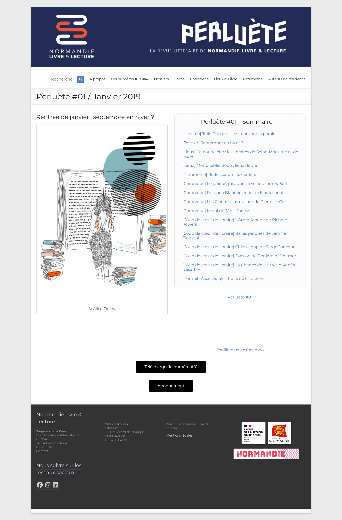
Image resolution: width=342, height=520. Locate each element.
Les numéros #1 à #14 (129, 79)
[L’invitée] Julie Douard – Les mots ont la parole (228, 134)
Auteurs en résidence (287, 79)
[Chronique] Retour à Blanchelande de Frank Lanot (233, 193)
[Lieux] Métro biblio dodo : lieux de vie (219, 165)
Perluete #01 (240, 297)
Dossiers (161, 79)
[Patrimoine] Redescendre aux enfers (219, 174)
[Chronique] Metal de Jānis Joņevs (216, 211)
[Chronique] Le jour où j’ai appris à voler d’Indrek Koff (234, 183)
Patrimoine (253, 79)
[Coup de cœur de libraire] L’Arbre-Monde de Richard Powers (235, 222)
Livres (179, 79)
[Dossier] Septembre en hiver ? (212, 143)
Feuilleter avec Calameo (240, 350)
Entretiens (199, 79)
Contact (42, 451)
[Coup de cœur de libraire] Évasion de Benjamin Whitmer (239, 256)
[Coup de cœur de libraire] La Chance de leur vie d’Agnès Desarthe (238, 267)
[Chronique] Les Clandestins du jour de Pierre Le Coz (234, 202)
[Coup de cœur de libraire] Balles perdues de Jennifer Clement (235, 235)
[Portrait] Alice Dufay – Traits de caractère (223, 278)
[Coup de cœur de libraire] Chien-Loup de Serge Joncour (238, 247)
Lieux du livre (225, 79)
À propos (97, 79)
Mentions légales (179, 435)
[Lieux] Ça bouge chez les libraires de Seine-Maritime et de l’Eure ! (240, 154)
